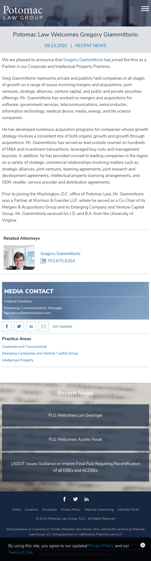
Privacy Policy (70, 509)
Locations (31, 509)
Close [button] (142, 545)
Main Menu (62, 5)
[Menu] (145, 9)
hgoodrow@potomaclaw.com (27, 313)
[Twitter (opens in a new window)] (75, 499)
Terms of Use (20, 552)
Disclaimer (49, 509)
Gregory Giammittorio (60, 253)
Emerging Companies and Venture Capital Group (40, 353)
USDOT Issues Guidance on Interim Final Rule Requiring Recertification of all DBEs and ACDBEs (75, 467)
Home (16, 509)
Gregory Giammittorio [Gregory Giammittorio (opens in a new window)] (83, 60)
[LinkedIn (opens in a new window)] (86, 499)
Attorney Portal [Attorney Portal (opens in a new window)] (128, 509)
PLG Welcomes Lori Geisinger (75, 415)
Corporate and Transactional (24, 346)
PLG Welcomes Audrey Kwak (75, 439)
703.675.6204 (61, 261)
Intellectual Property (17, 360)
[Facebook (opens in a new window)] (64, 499)
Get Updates (62, 326)
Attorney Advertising (99, 509)
